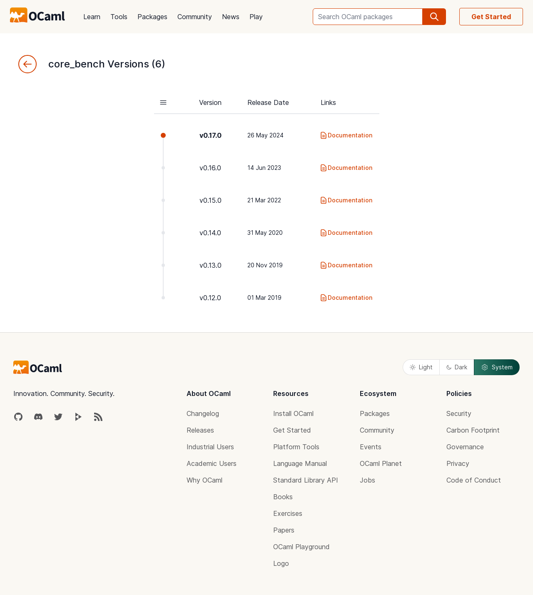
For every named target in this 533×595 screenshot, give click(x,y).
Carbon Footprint (473, 430)
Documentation (345, 135)
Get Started (491, 16)
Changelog (203, 413)
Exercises (287, 513)
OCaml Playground (301, 547)
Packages (152, 16)
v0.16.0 (210, 168)
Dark (456, 367)
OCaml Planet (381, 463)
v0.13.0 (210, 265)
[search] (434, 16)
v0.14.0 (210, 233)
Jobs (367, 480)
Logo (281, 563)
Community (194, 16)
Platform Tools (296, 447)
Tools (118, 16)
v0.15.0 (210, 200)
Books (283, 497)
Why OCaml (204, 480)
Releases (200, 430)
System (497, 367)
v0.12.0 (210, 298)
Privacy (457, 463)
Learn (91, 16)
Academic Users (212, 463)
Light (421, 367)
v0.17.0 (210, 135)
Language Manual (300, 463)
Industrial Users (210, 447)
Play (256, 16)
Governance (465, 447)
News (230, 16)
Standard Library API (305, 480)
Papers (283, 530)
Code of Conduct (473, 480)
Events (370, 447)
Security (458, 413)
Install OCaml (293, 413)
